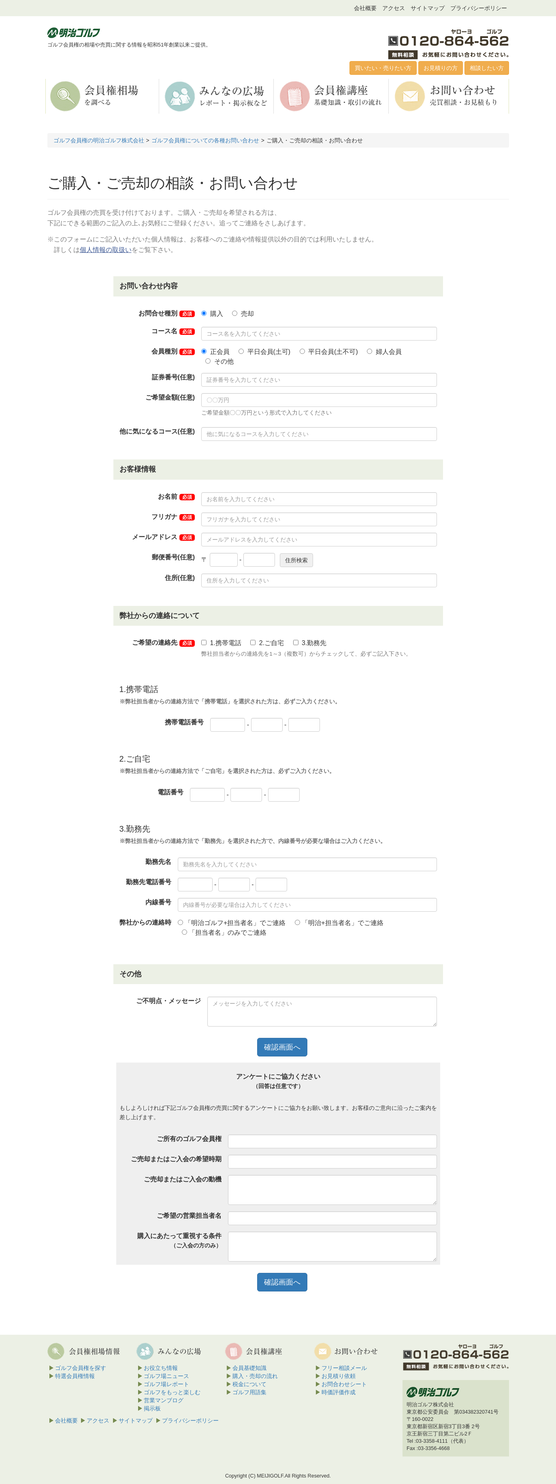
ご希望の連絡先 (163, 642)
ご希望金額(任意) (170, 397)
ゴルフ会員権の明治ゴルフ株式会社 (98, 140)
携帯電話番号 (184, 722)
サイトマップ (428, 8)
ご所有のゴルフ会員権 (189, 1138)
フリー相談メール (344, 1368)
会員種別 (173, 351)
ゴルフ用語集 (249, 1392)
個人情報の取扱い (106, 249)
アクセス (393, 8)
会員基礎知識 (249, 1368)
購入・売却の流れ (255, 1376)
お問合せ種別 (166, 313)
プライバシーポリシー (478, 8)
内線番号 (158, 902)
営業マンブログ (163, 1400)
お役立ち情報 (161, 1368)
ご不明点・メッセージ (168, 1000)
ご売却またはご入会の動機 (183, 1179)
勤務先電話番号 (148, 882)
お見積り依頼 (339, 1376)
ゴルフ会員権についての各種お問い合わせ (205, 140)
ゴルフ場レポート (166, 1384)
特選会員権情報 (75, 1376)
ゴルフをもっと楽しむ (172, 1392)
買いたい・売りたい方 (383, 68)
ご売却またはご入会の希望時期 (176, 1159)
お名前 (176, 496)
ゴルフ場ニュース (166, 1376)
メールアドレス (163, 537)
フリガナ (173, 517)
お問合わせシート (344, 1384)
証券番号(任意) (173, 377)
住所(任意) (180, 577)
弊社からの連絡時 (145, 922)
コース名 (173, 331)
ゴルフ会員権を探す (80, 1368)
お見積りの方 (441, 68)
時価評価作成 (339, 1392)
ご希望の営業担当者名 (189, 1215)
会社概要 (365, 8)
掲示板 (152, 1408)
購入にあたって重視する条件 (179, 1240)
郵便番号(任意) (173, 557)
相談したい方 (487, 68)
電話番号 (170, 792)
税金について (249, 1384)
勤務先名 (158, 861)
